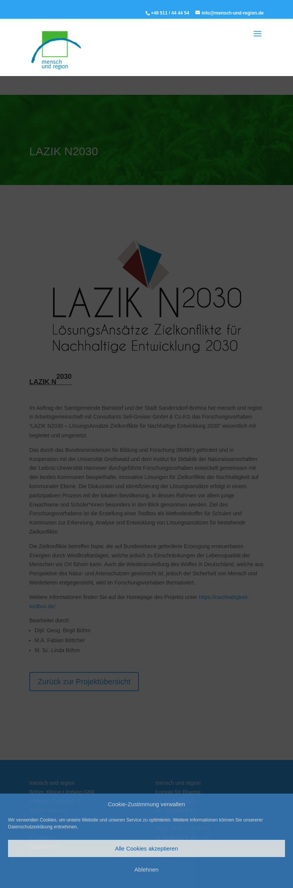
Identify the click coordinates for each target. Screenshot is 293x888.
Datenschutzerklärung (30, 827)
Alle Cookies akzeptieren (146, 848)
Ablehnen (146, 869)
